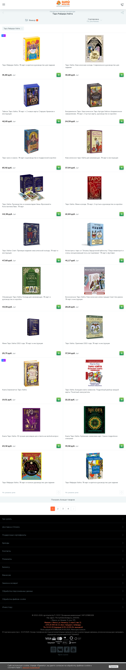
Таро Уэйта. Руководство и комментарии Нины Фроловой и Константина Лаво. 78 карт (26, 205)
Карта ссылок (63, 655)
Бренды (63, 543)
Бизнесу (63, 567)
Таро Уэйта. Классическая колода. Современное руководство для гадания (92, 66)
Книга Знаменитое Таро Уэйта (14, 390)
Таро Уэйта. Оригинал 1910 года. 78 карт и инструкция (87, 343)
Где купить (63, 519)
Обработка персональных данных (63, 591)
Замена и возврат (63, 583)
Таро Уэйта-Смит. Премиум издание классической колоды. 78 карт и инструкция (30, 252)
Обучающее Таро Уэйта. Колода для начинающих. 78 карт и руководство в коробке (26, 298)
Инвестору (63, 607)
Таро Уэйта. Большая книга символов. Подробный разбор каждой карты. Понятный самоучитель (92, 391)
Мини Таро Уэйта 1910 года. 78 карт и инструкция (22, 343)
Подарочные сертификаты (63, 535)
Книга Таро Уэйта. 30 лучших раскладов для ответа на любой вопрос (30, 436)
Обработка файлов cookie (63, 599)
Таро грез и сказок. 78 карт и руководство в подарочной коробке (29, 158)
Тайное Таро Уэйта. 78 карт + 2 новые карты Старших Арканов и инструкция (28, 112)
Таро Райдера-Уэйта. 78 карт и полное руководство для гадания (28, 482)
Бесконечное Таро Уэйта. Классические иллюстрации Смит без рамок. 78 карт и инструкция (94, 298)
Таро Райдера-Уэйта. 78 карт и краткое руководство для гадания (28, 65)
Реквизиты (63, 559)
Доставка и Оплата (63, 527)
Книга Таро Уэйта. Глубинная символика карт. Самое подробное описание (91, 437)
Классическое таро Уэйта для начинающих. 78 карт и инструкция (91, 158)
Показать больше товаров (63, 500)
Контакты (63, 551)
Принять (113, 666)
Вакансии (63, 575)
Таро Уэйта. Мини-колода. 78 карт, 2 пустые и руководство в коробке (93, 204)
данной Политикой (31, 667)
